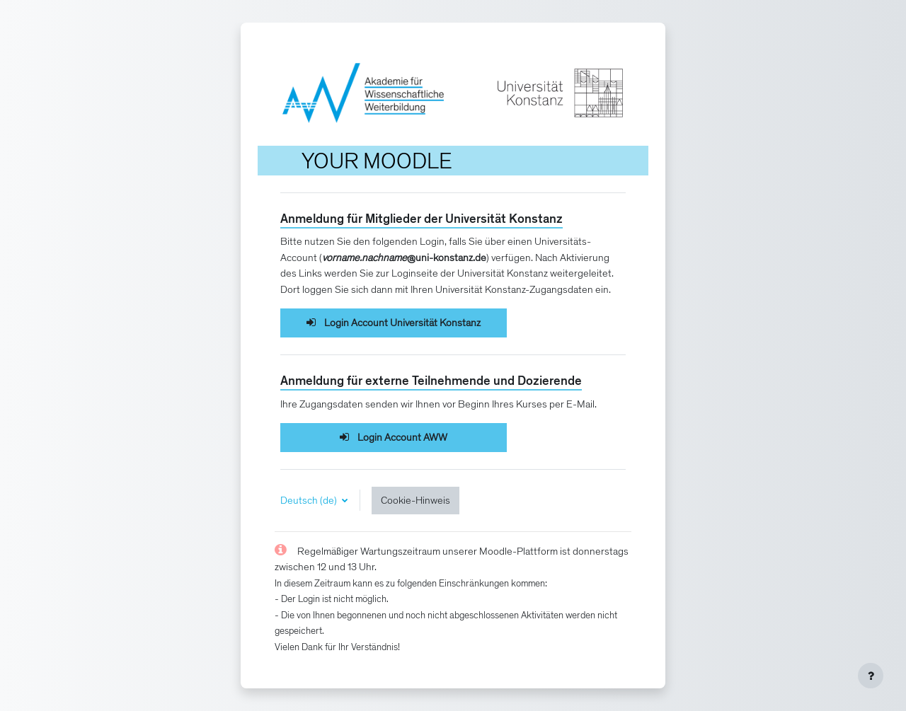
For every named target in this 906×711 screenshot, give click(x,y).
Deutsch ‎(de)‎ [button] (309, 500)
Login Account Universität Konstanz (393, 323)
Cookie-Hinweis (415, 500)
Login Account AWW (394, 437)
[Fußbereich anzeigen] (870, 675)
